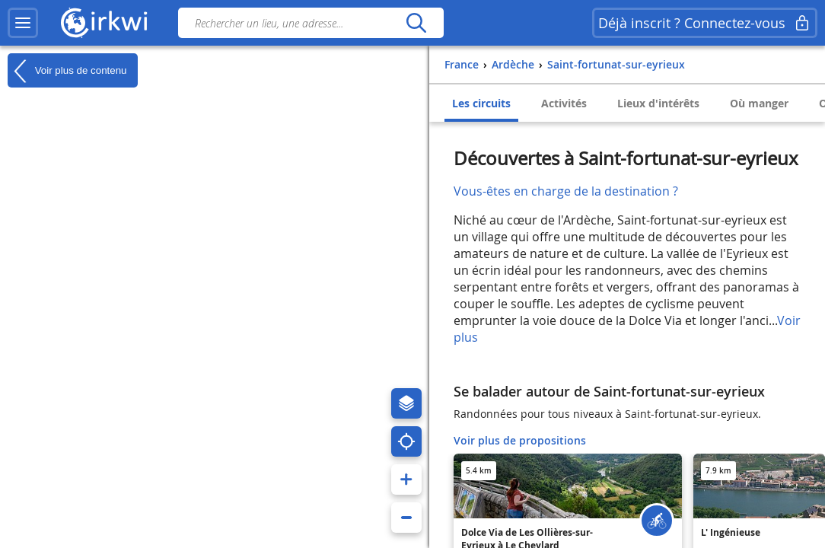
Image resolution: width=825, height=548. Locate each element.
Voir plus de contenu (67, 71)
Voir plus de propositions (520, 440)
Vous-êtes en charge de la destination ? (566, 191)
